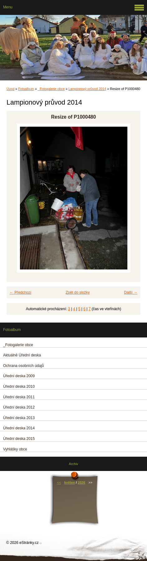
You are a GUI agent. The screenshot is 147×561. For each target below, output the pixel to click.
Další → (130, 292)
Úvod (10, 89)
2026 (81, 482)
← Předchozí (20, 292)
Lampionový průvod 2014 (87, 89)
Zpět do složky (78, 292)
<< (59, 482)
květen (69, 482)
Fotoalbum (26, 89)
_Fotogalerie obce (51, 89)
